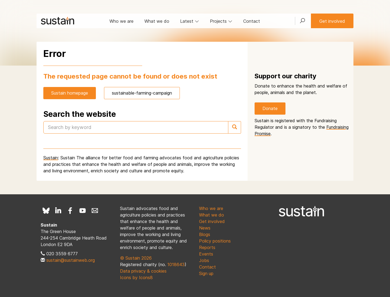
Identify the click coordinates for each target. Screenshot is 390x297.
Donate (270, 108)
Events (206, 254)
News (204, 228)
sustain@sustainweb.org (70, 260)
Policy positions (215, 241)
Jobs (204, 260)
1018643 (176, 264)
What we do (156, 21)
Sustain (50, 157)
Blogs (204, 234)
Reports (207, 247)
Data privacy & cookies (143, 271)
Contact (251, 21)
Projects (221, 21)
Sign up (206, 273)
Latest (189, 21)
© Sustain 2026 (136, 258)
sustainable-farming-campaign (142, 93)
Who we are (121, 21)
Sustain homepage (69, 93)
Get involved (332, 21)
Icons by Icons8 (136, 277)
